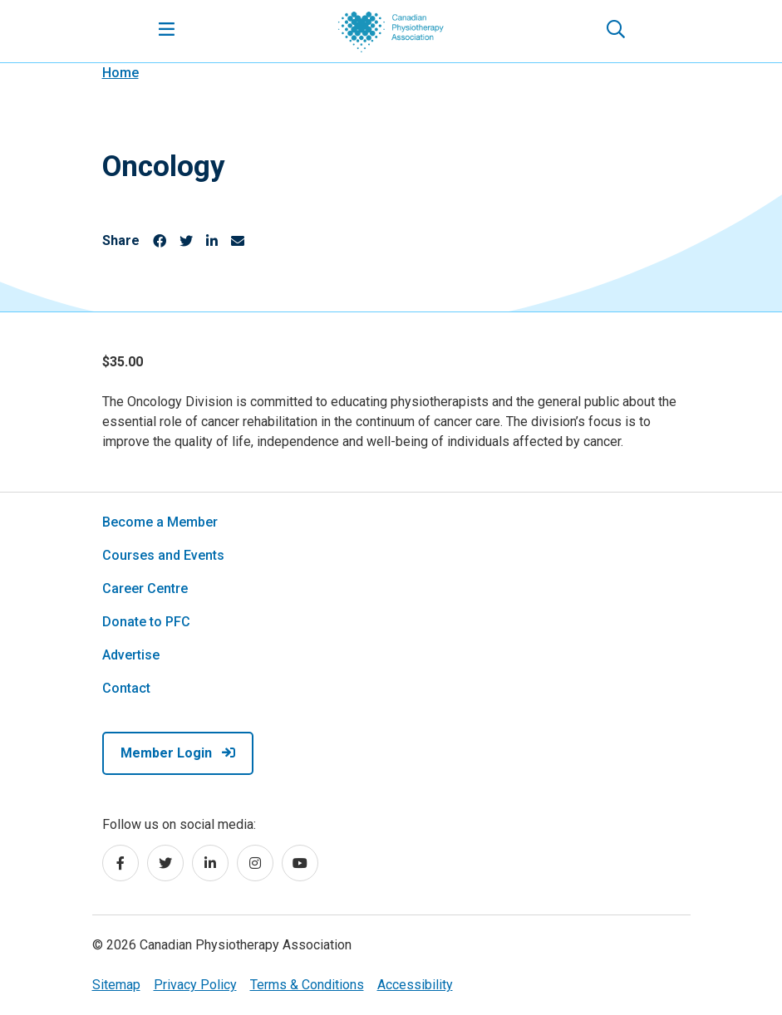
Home (120, 73)
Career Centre (145, 588)
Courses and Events (163, 555)
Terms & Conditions (307, 985)
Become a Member (160, 522)
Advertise (131, 655)
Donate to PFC (146, 622)
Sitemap (116, 985)
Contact (126, 688)
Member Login (177, 753)
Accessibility (415, 985)
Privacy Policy (195, 985)
